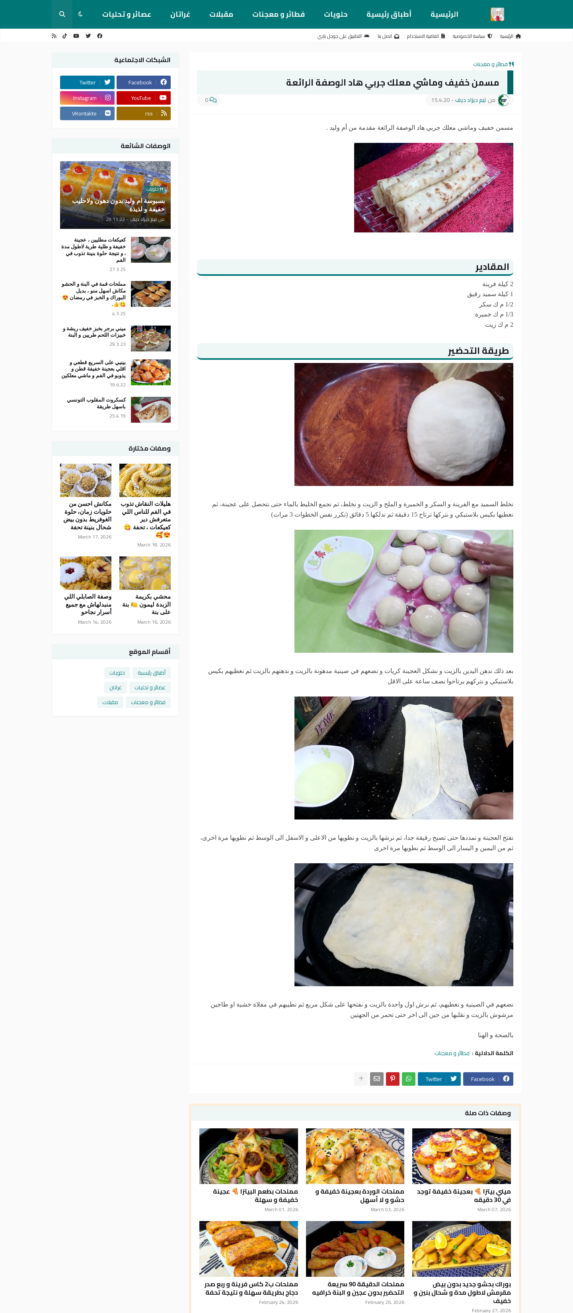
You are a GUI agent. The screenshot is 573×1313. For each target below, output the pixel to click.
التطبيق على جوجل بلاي (344, 36)
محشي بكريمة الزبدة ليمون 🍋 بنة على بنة (146, 604)
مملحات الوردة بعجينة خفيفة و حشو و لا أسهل (359, 1195)
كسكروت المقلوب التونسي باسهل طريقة (96, 403)
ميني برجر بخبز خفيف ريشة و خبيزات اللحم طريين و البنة (94, 332)
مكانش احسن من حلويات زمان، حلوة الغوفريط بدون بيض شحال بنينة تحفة (87, 516)
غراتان (180, 14)
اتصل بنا (388, 36)
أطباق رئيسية (388, 14)
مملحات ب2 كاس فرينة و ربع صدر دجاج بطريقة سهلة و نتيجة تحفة (251, 1288)
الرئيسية (444, 14)
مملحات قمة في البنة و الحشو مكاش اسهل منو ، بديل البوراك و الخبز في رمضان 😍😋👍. (94, 294)
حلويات (335, 14)
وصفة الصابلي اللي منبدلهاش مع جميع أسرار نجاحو (88, 604)
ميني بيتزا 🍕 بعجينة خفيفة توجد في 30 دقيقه (464, 1195)
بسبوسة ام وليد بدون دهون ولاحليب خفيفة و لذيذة (118, 205)
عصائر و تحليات (126, 14)
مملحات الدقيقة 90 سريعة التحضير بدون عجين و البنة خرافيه (358, 1288)
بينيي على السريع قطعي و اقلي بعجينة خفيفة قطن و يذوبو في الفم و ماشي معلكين (93, 369)
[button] (80, 14)
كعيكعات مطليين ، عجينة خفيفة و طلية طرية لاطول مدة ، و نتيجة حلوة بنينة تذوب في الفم (93, 250)
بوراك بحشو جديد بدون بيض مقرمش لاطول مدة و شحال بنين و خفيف (462, 1292)
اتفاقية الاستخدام (426, 36)
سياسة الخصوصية (472, 36)
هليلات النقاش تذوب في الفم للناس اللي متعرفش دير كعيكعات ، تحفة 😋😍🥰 (146, 519)
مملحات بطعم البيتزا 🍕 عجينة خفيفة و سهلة (255, 1195)
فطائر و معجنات (278, 14)
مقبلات (221, 14)
